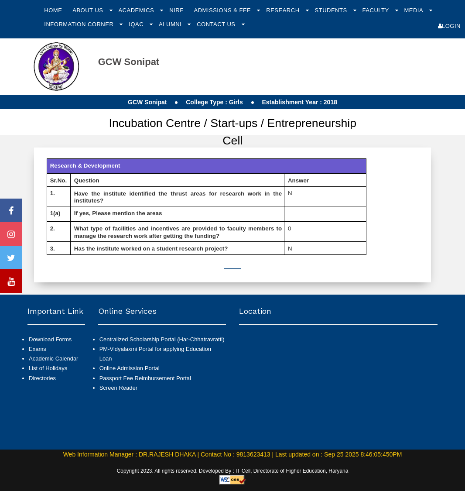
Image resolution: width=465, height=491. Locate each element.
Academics (137, 10)
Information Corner (79, 24)
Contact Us (217, 24)
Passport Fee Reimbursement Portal (145, 378)
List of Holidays (48, 368)
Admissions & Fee (223, 10)
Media (414, 10)
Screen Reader (118, 388)
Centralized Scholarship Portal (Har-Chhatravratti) (162, 339)
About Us (88, 10)
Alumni (171, 24)
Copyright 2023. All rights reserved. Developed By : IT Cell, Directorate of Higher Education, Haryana (233, 471)
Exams (37, 349)
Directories (42, 378)
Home (53, 10)
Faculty (376, 10)
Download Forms (50, 339)
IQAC (137, 24)
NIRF (176, 10)
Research (283, 10)
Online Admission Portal (129, 368)
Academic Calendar (53, 358)
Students (332, 10)
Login (449, 26)
